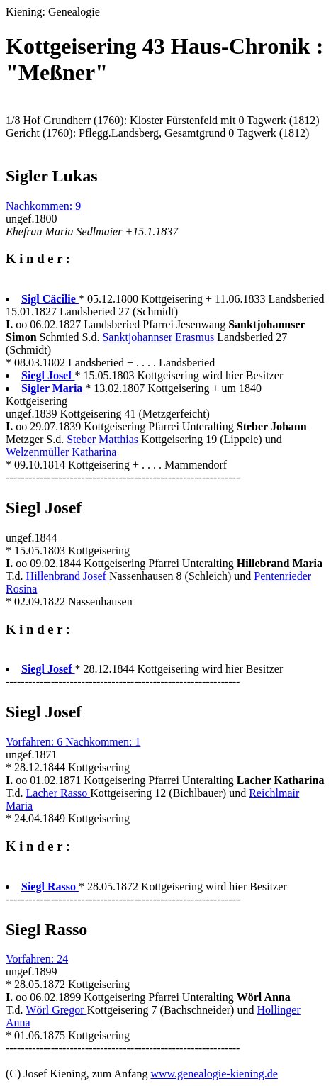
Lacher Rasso (58, 793)
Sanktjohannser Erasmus (159, 337)
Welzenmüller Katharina (61, 452)
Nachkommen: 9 (43, 206)
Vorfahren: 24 (37, 959)
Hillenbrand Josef (67, 576)
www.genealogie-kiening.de (213, 1074)
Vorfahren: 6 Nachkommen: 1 (73, 742)
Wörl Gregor (56, 1010)
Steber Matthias (104, 439)
